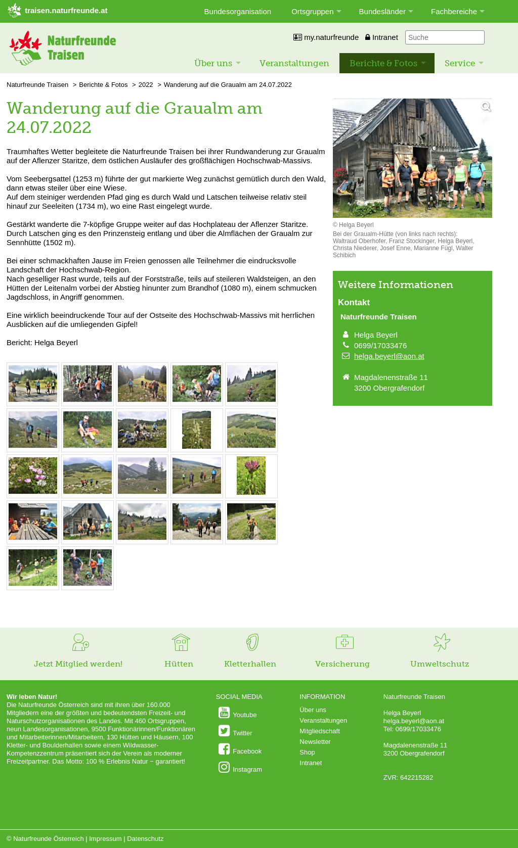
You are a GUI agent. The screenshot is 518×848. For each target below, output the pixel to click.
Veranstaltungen (294, 63)
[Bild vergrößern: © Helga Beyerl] (33, 400)
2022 (146, 84)
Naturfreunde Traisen (37, 84)
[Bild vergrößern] (412, 159)
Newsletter (314, 741)
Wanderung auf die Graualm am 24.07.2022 (228, 84)
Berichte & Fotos (383, 63)
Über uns (213, 63)
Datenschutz (145, 838)
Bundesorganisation (238, 11)
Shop (307, 752)
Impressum (105, 838)
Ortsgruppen (312, 11)
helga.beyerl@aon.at (389, 356)
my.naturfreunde (326, 37)
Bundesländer (382, 11)
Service (460, 63)
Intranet (381, 37)
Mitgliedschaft (319, 731)
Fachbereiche (454, 11)
